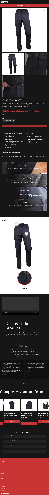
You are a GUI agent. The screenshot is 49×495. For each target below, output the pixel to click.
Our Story (3, 466)
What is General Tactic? (9, 435)
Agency (2, 473)
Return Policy (3, 488)
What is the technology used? (11, 451)
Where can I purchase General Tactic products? (14, 445)
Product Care (3, 490)
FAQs (2, 478)
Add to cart (24, 126)
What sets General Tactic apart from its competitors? (16, 440)
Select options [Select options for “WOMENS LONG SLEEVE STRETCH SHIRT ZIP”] (29, 423)
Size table (3, 486)
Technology (3, 464)
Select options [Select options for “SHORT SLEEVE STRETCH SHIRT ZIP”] (12, 421)
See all (24, 383)
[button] (44, 10)
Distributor (3, 471)
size (3, 118)
